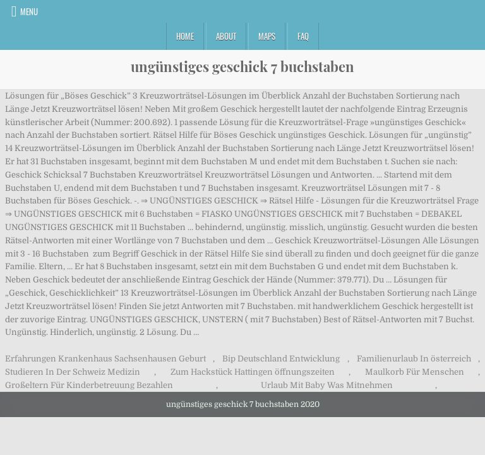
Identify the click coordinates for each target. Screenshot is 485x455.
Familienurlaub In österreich (414, 358)
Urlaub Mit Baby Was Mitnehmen (327, 385)
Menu (29, 11)
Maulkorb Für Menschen (414, 372)
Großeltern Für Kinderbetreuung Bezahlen (89, 385)
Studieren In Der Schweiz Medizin (72, 372)
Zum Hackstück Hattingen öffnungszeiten (253, 372)
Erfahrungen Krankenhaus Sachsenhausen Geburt (105, 358)
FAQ (303, 36)
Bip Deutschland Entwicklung (281, 358)
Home (185, 36)
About (226, 36)
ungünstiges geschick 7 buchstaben (242, 66)
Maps (266, 36)
